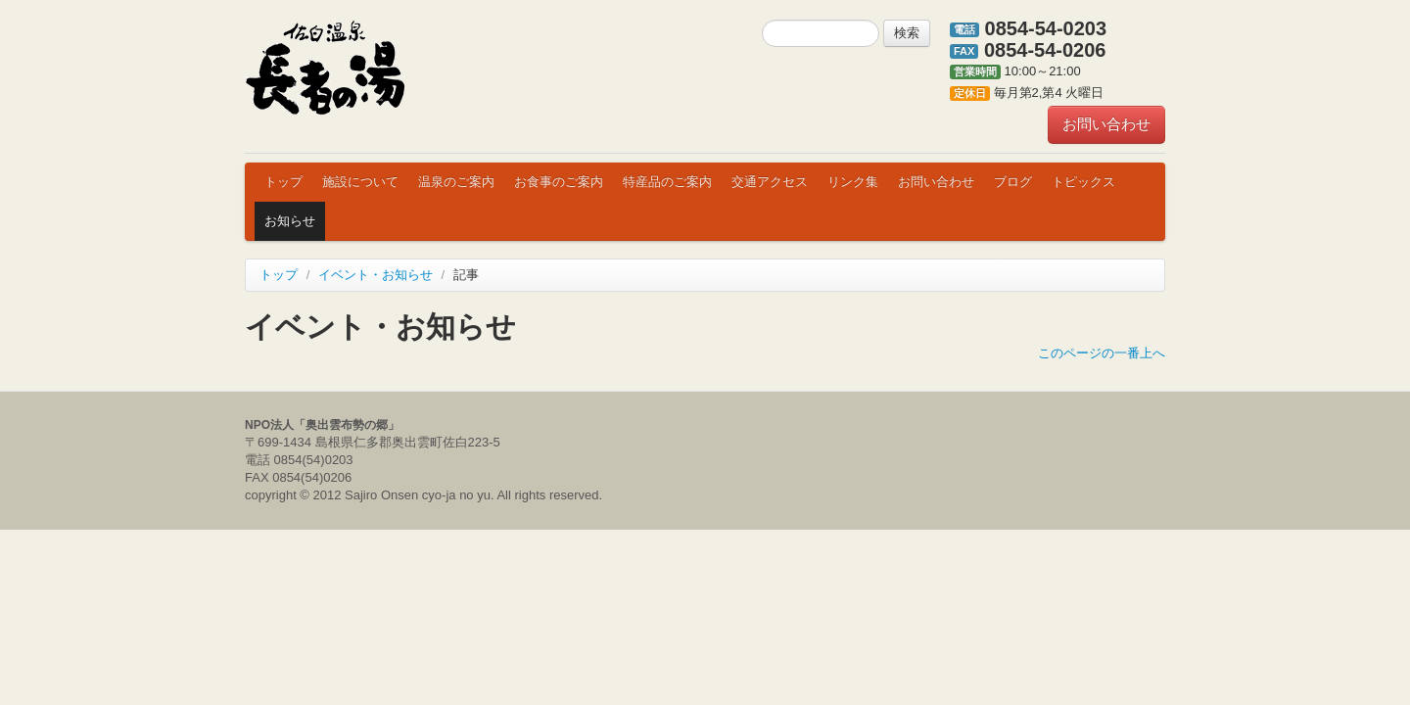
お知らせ (289, 220)
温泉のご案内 (456, 181)
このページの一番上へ (1101, 353)
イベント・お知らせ (375, 274)
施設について (360, 181)
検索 (906, 32)
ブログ (1013, 181)
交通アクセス (769, 181)
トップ (283, 181)
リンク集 (852, 181)
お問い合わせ (1106, 124)
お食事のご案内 (558, 181)
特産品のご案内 (667, 181)
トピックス (1083, 181)
